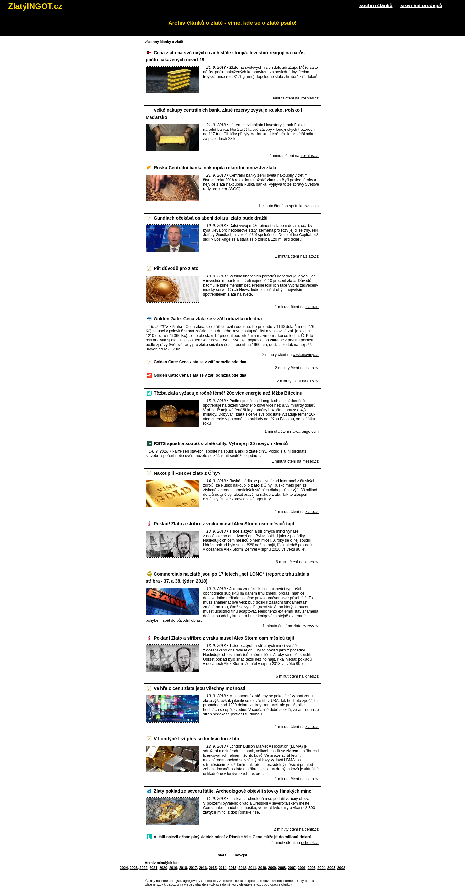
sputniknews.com (304, 206)
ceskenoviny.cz (306, 354)
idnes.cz (312, 562)
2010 (262, 868)
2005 (311, 868)
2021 (153, 868)
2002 (341, 868)
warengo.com (307, 431)
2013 (232, 868)
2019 (173, 868)
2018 (183, 868)
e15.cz (313, 381)
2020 (163, 868)
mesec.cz (310, 461)
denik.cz (312, 829)
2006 (301, 868)
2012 (242, 868)
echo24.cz (310, 842)
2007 (291, 868)
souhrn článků (376, 5)
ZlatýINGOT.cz (35, 6)
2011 (252, 868)
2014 (222, 868)
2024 (124, 868)
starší (222, 855)
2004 (321, 868)
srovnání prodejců (421, 5)
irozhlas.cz (309, 98)
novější (241, 855)
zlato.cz (312, 256)
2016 (203, 868)
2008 (282, 868)
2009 (272, 868)
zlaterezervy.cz (306, 626)
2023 (134, 868)
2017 (193, 868)
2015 (213, 868)
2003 (331, 868)
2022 (143, 868)
